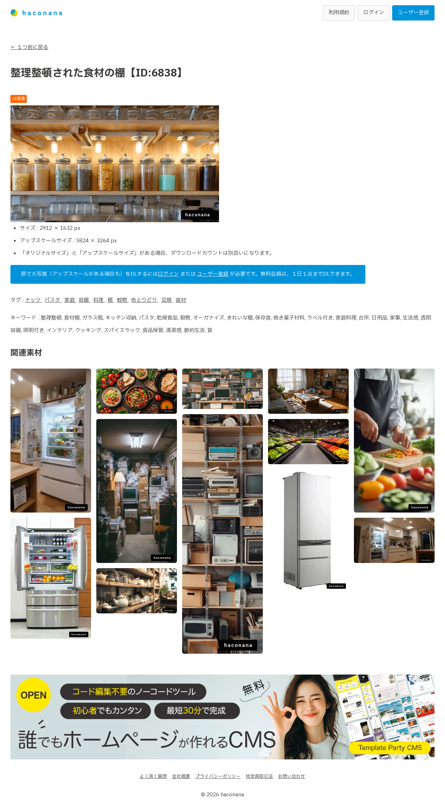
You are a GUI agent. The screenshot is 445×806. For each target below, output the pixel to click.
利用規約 (339, 13)
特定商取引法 (259, 776)
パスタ (53, 300)
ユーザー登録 (413, 13)
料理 (99, 300)
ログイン (373, 13)
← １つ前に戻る (29, 47)
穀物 (123, 300)
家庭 (70, 300)
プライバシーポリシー (218, 776)
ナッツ (33, 300)
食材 (181, 300)
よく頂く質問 (153, 776)
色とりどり (145, 300)
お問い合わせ (291, 776)
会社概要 (181, 776)
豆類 (167, 300)
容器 (85, 300)
